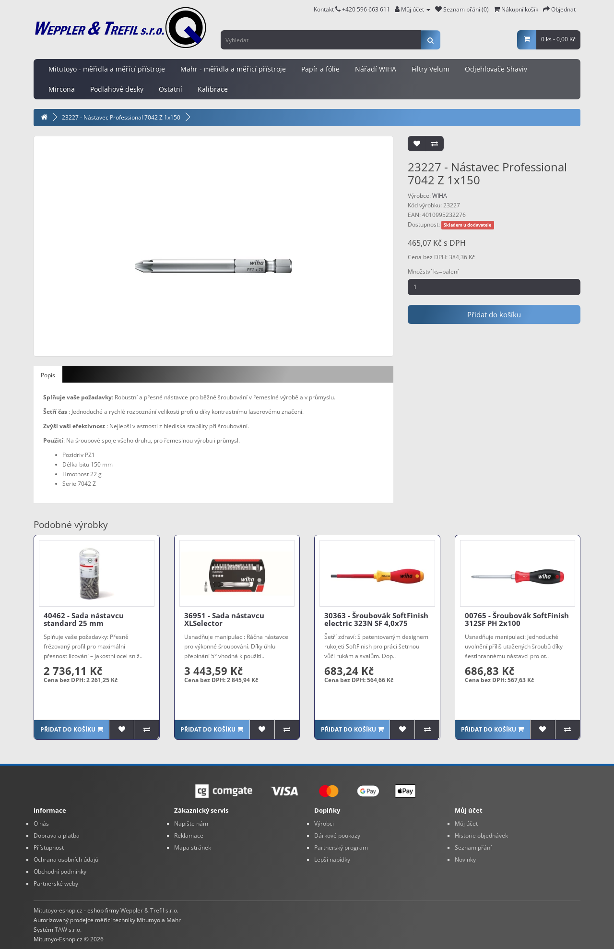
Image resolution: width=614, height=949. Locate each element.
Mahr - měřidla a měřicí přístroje (233, 68)
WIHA (439, 196)
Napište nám (191, 823)
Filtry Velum (430, 68)
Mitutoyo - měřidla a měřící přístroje (106, 68)
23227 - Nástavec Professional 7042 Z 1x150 (121, 117)
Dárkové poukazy (337, 835)
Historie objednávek (481, 835)
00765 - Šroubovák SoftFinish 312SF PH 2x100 (517, 619)
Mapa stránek (192, 847)
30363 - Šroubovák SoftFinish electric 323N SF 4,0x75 (376, 619)
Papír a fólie (320, 68)
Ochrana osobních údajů (66, 859)
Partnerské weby (56, 883)
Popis (48, 375)
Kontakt (327, 9)
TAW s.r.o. (68, 929)
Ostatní (170, 89)
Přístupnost (49, 847)
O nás (41, 823)
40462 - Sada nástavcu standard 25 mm (84, 619)
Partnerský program (341, 847)
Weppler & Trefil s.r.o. (149, 910)
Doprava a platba (57, 835)
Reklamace (188, 835)
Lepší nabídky (332, 859)
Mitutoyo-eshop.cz (58, 910)
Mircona (61, 89)
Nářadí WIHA (375, 68)
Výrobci (324, 823)
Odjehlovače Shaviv (496, 68)
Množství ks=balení (433, 271)
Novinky (465, 859)
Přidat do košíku (494, 314)
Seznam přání (473, 847)
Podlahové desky (116, 89)
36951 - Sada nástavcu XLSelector (224, 619)
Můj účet (466, 823)
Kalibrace (213, 89)
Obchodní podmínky (60, 871)
